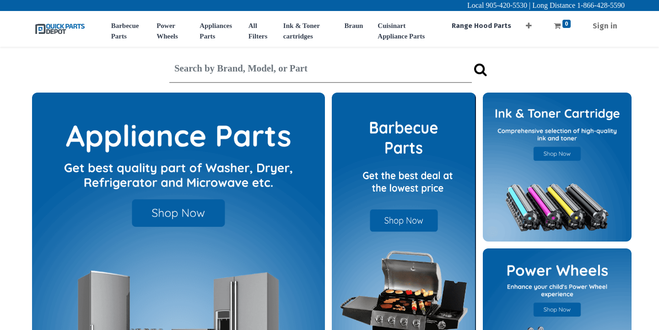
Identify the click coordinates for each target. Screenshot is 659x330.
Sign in (605, 26)
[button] (529, 23)
